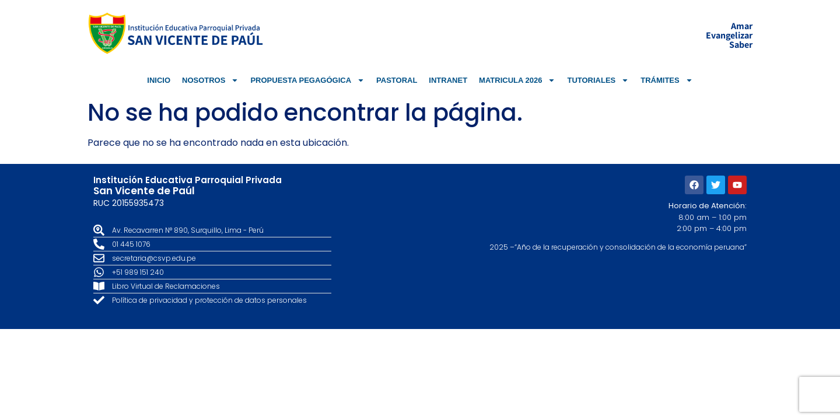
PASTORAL (396, 80)
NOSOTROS (210, 80)
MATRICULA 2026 (517, 80)
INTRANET (448, 80)
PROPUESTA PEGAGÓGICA (307, 80)
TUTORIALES (598, 80)
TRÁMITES (666, 80)
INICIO (158, 80)
